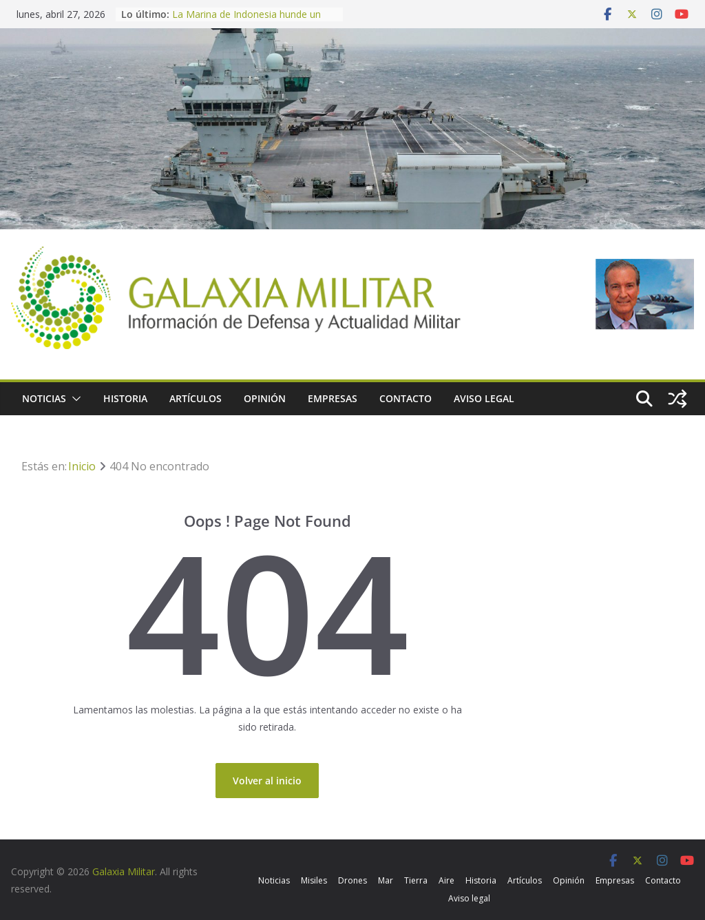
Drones (352, 880)
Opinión (265, 398)
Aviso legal (484, 398)
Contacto (405, 398)
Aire (446, 880)
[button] (73, 398)
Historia (125, 398)
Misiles (314, 880)
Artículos (195, 398)
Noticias (44, 398)
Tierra (416, 880)
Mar (385, 880)
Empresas (332, 398)
